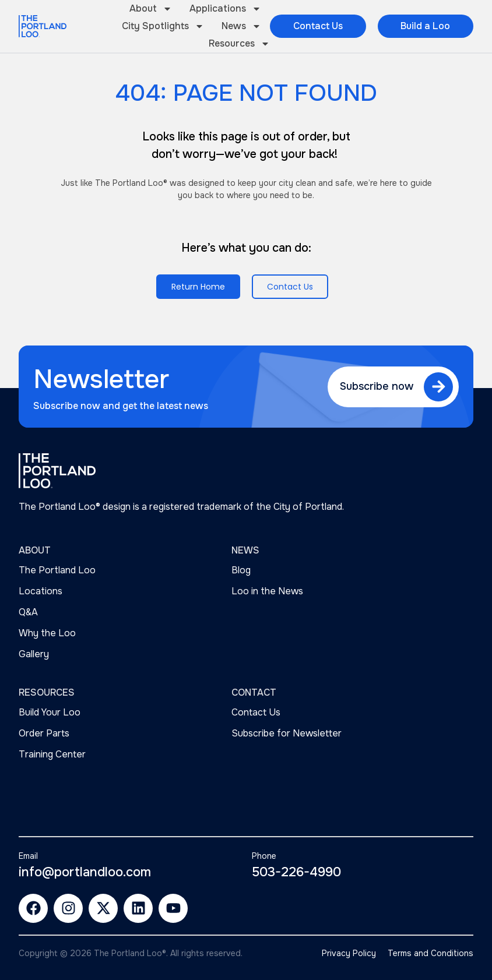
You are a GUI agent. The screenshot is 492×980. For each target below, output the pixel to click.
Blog (241, 570)
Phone (264, 856)
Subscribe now (376, 386)
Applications (225, 8)
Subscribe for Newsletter (286, 733)
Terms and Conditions (430, 953)
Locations (40, 591)
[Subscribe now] (438, 386)
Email (28, 856)
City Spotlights (163, 26)
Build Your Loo (49, 712)
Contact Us (255, 712)
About (150, 8)
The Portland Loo (57, 570)
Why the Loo (47, 633)
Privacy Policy (349, 953)
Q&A (28, 612)
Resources (239, 43)
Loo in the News (267, 591)
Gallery (34, 654)
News (241, 26)
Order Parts (44, 733)
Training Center (52, 754)
